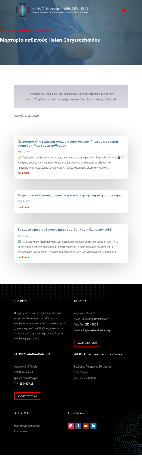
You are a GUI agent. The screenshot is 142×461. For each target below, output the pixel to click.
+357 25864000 (87, 378)
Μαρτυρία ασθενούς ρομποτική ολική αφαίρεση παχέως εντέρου (70, 195)
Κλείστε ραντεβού (87, 342)
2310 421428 (91, 324)
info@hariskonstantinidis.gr (96, 330)
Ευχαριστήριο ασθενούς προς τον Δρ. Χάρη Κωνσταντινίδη (65, 229)
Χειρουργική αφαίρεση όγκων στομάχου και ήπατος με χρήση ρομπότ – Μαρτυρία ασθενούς (68, 143)
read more (24, 172)
